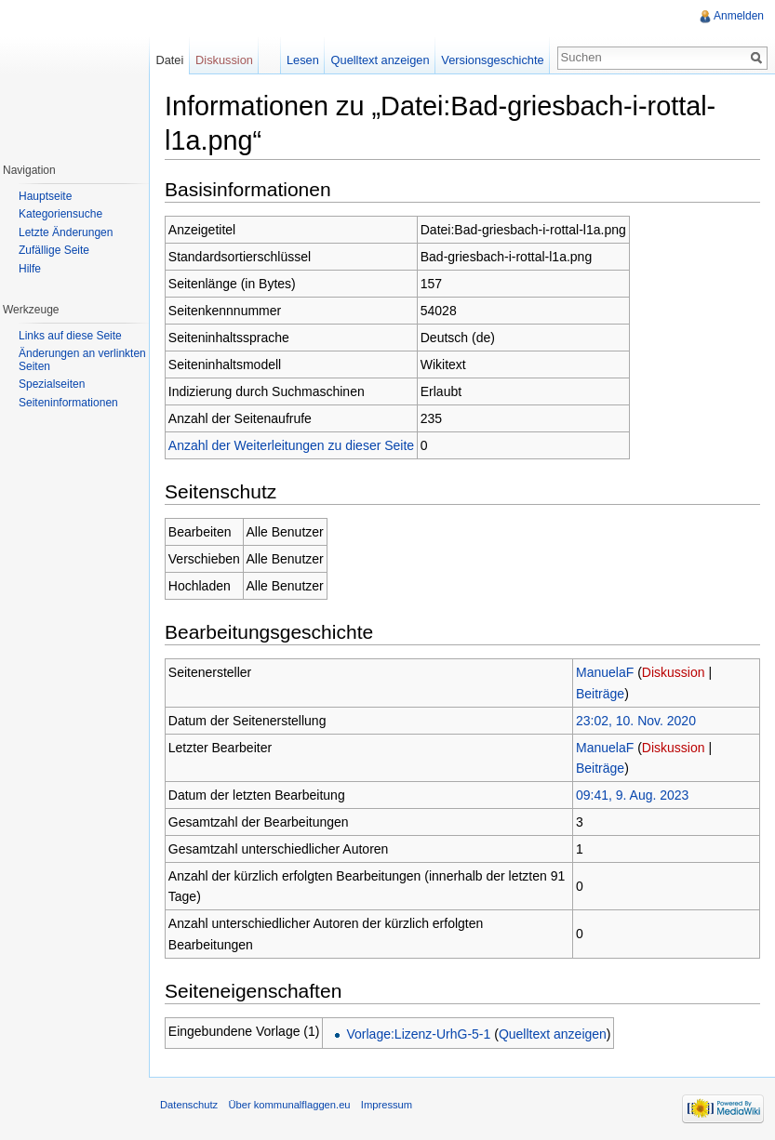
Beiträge (600, 693)
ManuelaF (605, 672)
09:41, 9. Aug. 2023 (632, 795)
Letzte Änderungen (66, 232)
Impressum (386, 1104)
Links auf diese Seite (70, 335)
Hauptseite (45, 196)
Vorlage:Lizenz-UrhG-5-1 (418, 1034)
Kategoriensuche (60, 213)
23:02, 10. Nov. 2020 (636, 720)
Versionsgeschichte (492, 60)
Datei (169, 60)
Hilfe (30, 268)
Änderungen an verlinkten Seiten (82, 360)
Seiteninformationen (68, 402)
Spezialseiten (52, 384)
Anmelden (739, 15)
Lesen (303, 60)
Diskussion (673, 672)
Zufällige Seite (54, 250)
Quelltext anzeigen (553, 1034)
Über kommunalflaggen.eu (289, 1104)
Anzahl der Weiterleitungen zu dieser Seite (291, 445)
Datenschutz (189, 1104)
